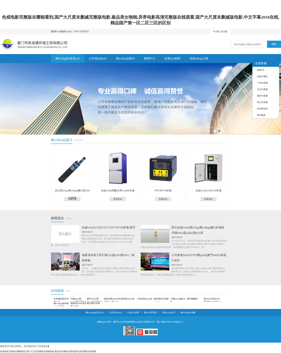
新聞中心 (149, 58)
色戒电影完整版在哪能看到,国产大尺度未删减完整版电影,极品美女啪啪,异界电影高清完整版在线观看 (48, 351)
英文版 (224, 31)
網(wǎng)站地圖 (188, 312)
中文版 (216, 31)
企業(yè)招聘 (172, 58)
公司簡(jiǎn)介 (98, 58)
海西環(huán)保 (127, 299)
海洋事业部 (262, 108)
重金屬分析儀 (93, 303)
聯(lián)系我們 (150, 312)
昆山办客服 (262, 102)
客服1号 (261, 70)
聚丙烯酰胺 (192, 299)
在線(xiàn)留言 (169, 312)
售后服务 (261, 115)
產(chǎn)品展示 (125, 58)
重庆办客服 (262, 96)
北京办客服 (262, 89)
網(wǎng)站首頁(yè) (67, 58)
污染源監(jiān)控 (144, 299)
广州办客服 (262, 83)
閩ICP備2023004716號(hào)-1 (169, 322)
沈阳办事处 (262, 76)
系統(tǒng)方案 (198, 58)
